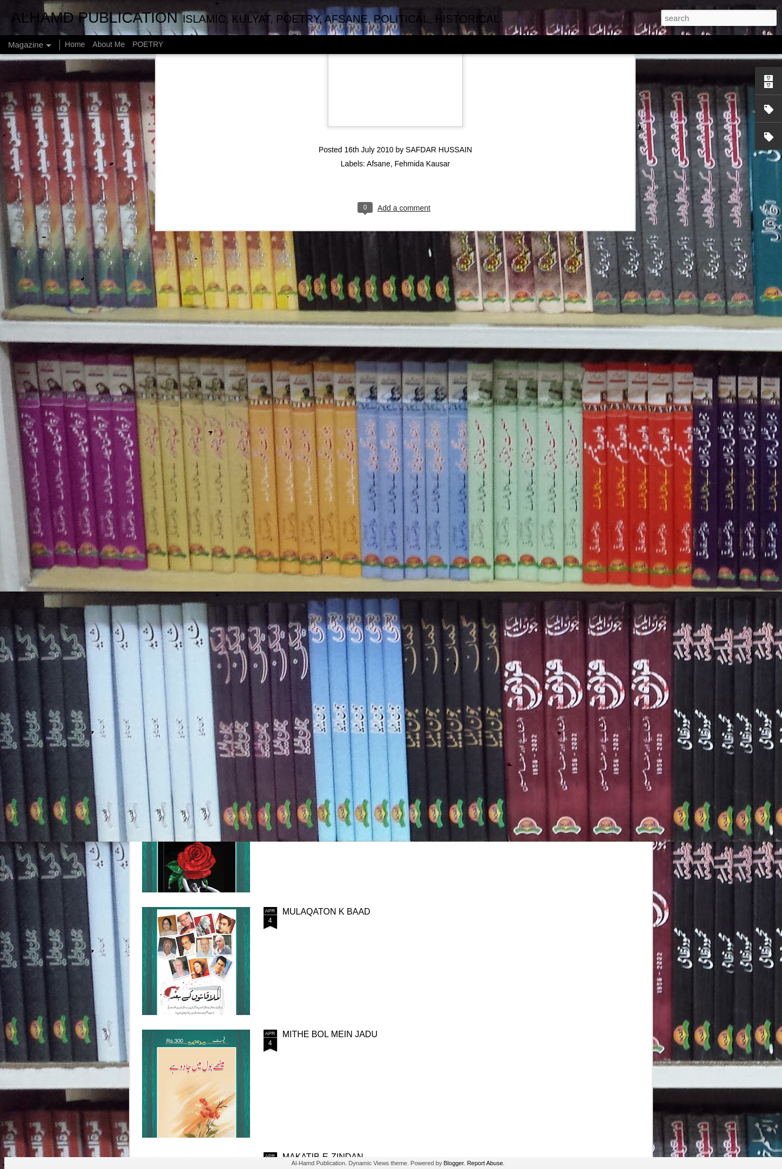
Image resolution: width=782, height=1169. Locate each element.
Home (75, 44)
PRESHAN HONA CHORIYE (337, 789)
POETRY (147, 44)
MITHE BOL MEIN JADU (329, 1034)
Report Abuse (485, 1163)
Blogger (453, 1163)
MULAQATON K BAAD (326, 911)
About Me (108, 44)
